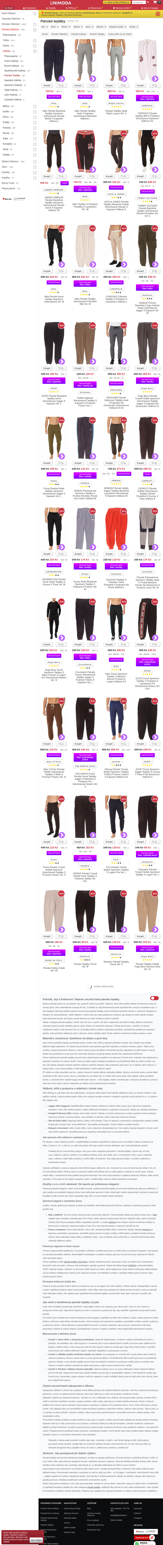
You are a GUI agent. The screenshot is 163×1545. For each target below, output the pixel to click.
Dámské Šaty (69, 1532)
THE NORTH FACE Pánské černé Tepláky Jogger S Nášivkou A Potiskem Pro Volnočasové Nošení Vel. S (85, 780)
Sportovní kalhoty (13, 85)
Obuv (4, 167)
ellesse (116, 762)
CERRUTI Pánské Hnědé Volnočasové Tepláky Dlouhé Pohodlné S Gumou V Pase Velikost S (147, 493)
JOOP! (53, 388)
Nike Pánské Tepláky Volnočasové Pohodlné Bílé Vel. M (85, 301)
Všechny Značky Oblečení (94, 1514)
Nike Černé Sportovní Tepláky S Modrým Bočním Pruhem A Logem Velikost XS (116, 678)
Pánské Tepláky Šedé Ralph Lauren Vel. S (116, 112)
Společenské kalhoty (14, 70)
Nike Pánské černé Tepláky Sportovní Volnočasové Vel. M (54, 299)
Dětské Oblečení (10, 161)
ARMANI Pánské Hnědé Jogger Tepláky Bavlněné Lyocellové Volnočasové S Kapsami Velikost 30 (116, 492)
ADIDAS (85, 483)
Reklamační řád (93, 1530)
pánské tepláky (93, 1487)
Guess (85, 574)
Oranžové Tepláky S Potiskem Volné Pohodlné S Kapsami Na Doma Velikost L (116, 583)
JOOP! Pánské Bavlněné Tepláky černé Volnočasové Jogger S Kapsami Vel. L (54, 400)
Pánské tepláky (12, 75)
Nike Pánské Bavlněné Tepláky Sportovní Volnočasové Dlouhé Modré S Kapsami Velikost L (54, 116)
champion (147, 862)
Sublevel (147, 295)
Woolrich (116, 954)
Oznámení (29, 8)
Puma (54, 481)
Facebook (138, 1508)
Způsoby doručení (71, 1513)
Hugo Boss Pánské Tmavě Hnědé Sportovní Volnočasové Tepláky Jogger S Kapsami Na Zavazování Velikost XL (147, 401)
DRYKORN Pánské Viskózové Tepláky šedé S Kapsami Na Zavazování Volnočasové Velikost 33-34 (116, 402)
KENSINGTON (53, 572)
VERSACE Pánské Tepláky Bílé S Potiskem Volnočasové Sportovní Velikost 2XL (147, 117)
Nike (53, 103)
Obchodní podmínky (95, 1525)
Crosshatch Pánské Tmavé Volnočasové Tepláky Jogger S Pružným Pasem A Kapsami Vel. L (85, 677)
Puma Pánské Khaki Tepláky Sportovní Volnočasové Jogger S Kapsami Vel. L (54, 492)
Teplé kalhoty (11, 90)
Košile (6, 111)
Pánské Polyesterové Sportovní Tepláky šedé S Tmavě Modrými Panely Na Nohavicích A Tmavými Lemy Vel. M (147, 582)
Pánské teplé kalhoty (49, 1544)
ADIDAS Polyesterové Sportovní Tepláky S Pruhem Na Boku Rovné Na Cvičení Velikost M (85, 495)
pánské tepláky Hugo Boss (75, 1262)
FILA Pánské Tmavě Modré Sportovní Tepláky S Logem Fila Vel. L (116, 870)
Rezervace (95, 8)
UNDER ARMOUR (54, 190)
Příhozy (72, 8)
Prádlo (6, 122)
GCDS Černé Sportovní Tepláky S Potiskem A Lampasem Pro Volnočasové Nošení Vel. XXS (147, 683)
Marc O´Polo (54, 762)
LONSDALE (116, 289)
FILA (116, 860)
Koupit (47, 85)
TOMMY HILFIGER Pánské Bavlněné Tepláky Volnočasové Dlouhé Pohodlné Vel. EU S (147, 211)
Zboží (9, 8)
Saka (5, 138)
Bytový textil (8, 183)
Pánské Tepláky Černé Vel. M (85, 965)
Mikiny (6, 106)
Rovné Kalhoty (11, 66)
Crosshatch (85, 664)
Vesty (5, 149)
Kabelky (6, 177)
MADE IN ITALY (53, 960)
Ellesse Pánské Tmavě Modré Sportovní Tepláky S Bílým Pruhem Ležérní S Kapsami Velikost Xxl (116, 773)
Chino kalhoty (11, 61)
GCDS (147, 671)
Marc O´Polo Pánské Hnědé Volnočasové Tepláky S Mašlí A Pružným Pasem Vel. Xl (54, 773)
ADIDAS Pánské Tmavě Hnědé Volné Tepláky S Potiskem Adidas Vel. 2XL (85, 877)
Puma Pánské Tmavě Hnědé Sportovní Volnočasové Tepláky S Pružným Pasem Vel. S (54, 871)
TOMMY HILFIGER (147, 198)
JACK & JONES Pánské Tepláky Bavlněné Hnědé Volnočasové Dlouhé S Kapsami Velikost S (116, 206)
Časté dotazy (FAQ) (72, 1508)
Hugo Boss (147, 388)
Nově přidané (9, 13)
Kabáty (6, 154)
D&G (85, 196)
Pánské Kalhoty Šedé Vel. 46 (54, 969)
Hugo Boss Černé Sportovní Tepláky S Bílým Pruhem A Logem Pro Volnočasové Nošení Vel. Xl (54, 675)
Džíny (6, 117)
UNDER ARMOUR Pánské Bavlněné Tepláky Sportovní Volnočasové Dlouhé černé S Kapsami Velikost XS (54, 204)
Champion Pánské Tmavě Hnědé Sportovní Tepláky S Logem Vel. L (147, 872)
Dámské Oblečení (11, 24)
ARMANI (116, 481)
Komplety (7, 144)
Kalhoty (6, 51)
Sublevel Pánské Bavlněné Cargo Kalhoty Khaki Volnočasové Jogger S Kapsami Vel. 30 (147, 308)
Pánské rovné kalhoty (50, 1513)
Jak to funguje (150, 8)
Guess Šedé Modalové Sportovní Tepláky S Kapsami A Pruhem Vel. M (85, 585)
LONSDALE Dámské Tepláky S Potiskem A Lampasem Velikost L (116, 299)
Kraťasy (7, 127)
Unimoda (85, 392)
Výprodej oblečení (11, 18)
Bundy (6, 133)
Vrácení (67, 1523)
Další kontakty (116, 1520)
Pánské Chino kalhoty (50, 1508)
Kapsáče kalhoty (12, 80)
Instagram (138, 1518)
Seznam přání (122, 8)
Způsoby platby (70, 1518)
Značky (51, 8)
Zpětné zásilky (70, 1527)
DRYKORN (116, 390)
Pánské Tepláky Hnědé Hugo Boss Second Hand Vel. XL (147, 966)
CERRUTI (147, 481)
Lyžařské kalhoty (12, 99)
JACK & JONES (116, 194)
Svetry (6, 45)
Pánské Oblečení (10, 29)
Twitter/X (137, 1513)
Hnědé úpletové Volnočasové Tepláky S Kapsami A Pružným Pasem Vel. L (85, 402)
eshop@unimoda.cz (119, 1515)
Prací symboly (93, 1520)
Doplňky (6, 172)
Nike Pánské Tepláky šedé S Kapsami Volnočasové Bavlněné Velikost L (85, 115)
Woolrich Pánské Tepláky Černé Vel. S (116, 963)
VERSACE (147, 106)
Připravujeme (9, 35)
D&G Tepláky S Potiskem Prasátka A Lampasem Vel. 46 (85, 207)
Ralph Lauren (116, 103)
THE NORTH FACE (85, 766)
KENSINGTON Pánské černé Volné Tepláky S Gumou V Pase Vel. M (54, 582)
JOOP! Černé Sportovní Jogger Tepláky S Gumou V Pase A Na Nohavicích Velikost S (147, 773)
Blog (89, 1508)
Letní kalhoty (10, 95)
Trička (6, 40)
